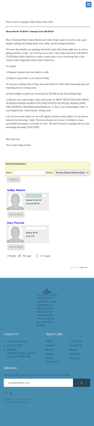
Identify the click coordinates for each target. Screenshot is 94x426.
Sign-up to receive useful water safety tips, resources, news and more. (37, 375)
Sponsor (50, 349)
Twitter (11, 393)
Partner (49, 354)
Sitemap (74, 349)
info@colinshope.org (17, 341)
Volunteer (50, 345)
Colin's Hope (19, 9)
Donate (49, 341)
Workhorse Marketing (19, 402)
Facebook (7, 393)
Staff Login (75, 358)
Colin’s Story (76, 341)
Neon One (83, 267)
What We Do (76, 345)
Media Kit (74, 354)
